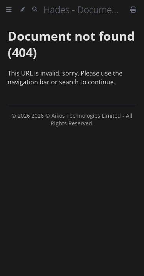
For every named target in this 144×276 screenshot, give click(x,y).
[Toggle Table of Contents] (9, 9)
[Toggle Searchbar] (34, 9)
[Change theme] (22, 9)
